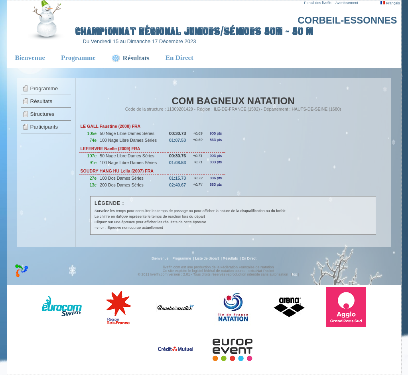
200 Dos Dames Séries (122, 185)
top (294, 274)
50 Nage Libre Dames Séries (127, 133)
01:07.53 (177, 140)
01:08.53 (177, 162)
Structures (42, 114)
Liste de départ (207, 258)
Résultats (41, 101)
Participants (44, 127)
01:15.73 (177, 178)
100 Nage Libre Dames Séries (128, 140)
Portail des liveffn (317, 3)
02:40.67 (177, 185)
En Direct (179, 58)
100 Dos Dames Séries (122, 178)
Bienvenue (30, 58)
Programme (78, 58)
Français (390, 3)
